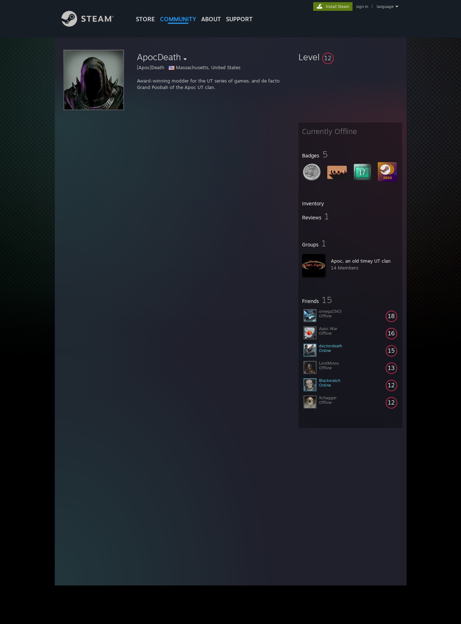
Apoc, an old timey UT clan (361, 261)
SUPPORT (239, 19)
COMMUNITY (178, 19)
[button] (350, 57)
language (385, 6)
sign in (362, 6)
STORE (145, 19)
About (211, 19)
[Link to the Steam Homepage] (93, 25)
